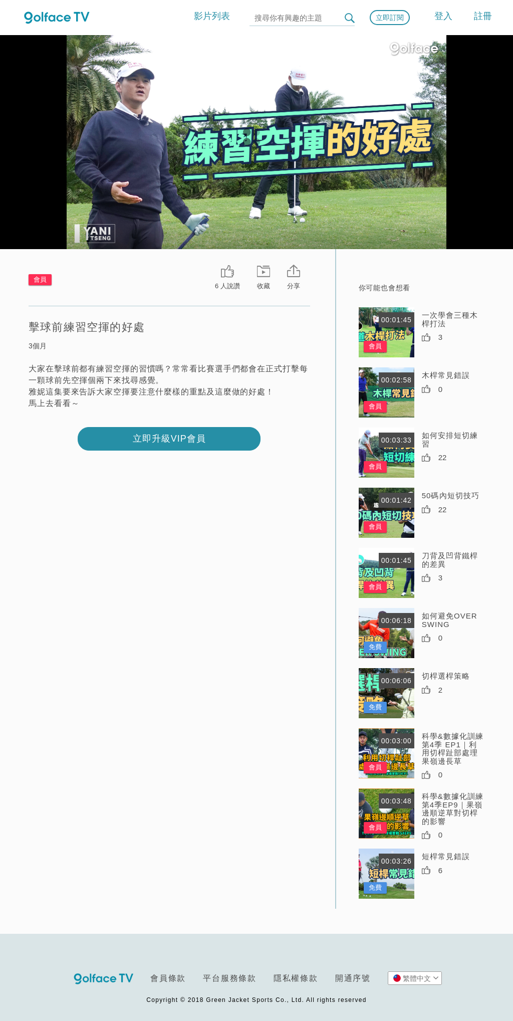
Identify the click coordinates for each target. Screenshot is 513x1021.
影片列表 (212, 16)
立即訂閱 (390, 18)
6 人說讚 (227, 286)
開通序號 (353, 978)
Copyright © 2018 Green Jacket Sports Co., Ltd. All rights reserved (256, 999)
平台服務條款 (229, 978)
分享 (293, 286)
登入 (443, 16)
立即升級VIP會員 (169, 439)
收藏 (263, 286)
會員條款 (168, 978)
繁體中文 (416, 977)
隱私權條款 (296, 978)
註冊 (483, 16)
